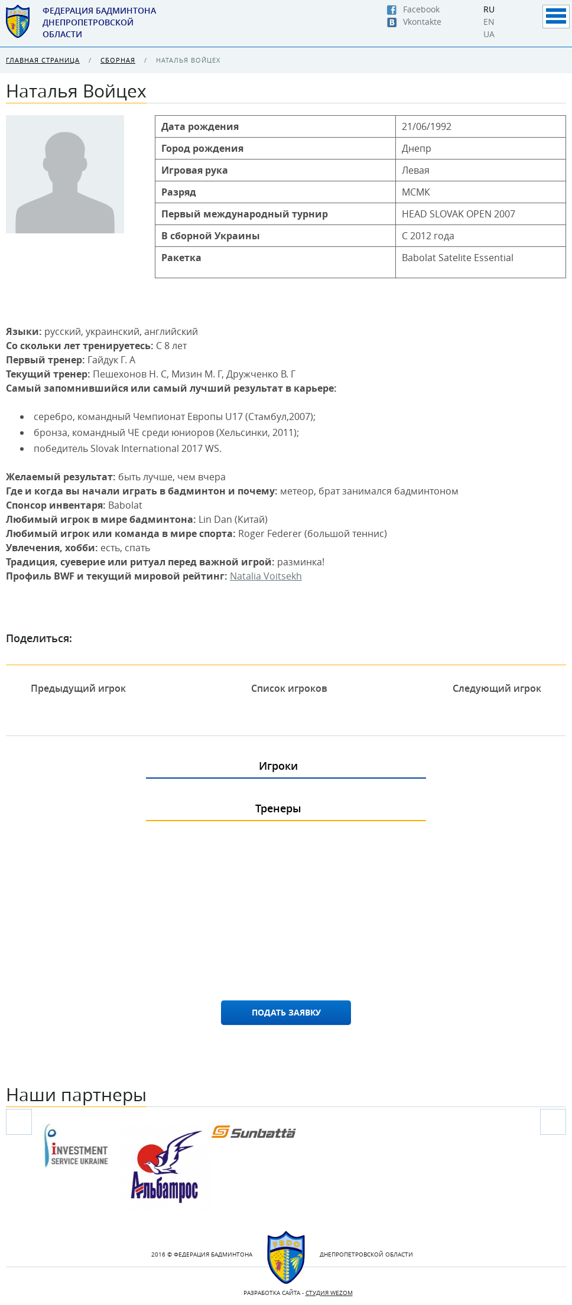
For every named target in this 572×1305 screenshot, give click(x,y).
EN (489, 22)
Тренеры (278, 808)
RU (489, 9)
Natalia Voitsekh (266, 575)
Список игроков (289, 688)
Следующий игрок (505, 688)
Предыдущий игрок (70, 688)
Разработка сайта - (298, 1293)
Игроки (278, 766)
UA (489, 34)
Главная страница (43, 60)
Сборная (117, 60)
